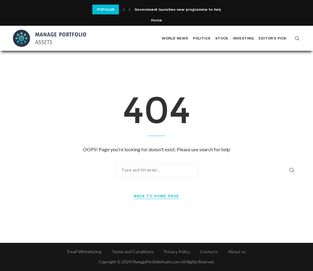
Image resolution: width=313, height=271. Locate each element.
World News (175, 38)
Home (156, 20)
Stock (221, 38)
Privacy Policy (177, 251)
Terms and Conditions (133, 251)
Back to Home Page (156, 196)
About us (237, 251)
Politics (201, 38)
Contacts (209, 251)
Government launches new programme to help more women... (192, 9)
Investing (243, 38)
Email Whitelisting (84, 251)
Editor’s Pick (272, 38)
